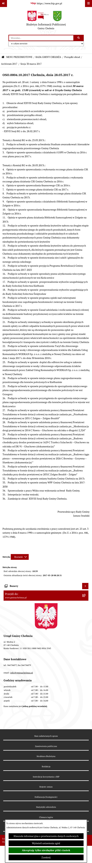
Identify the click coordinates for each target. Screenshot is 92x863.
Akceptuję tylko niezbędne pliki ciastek (46, 850)
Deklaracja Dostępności (46, 797)
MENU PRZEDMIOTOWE (19, 57)
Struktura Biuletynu (46, 756)
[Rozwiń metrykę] (20, 557)
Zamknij (46, 857)
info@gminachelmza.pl (21, 672)
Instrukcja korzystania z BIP (46, 776)
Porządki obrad (72, 57)
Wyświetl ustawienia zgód (46, 843)
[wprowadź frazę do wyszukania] (41, 38)
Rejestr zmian (46, 786)
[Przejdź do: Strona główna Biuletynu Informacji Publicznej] (2, 57)
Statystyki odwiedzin (46, 807)
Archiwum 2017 (9, 63)
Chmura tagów (46, 817)
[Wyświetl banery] (85, 586)
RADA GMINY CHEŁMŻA (48, 57)
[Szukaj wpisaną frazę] (79, 38)
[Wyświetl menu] (88, 3)
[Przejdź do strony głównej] (46, 21)
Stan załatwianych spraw (46, 736)
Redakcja (46, 766)
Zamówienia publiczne (46, 746)
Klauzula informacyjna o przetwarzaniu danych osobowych (46, 836)
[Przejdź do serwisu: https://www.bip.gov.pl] (46, 3)
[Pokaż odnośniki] (3, 3)
